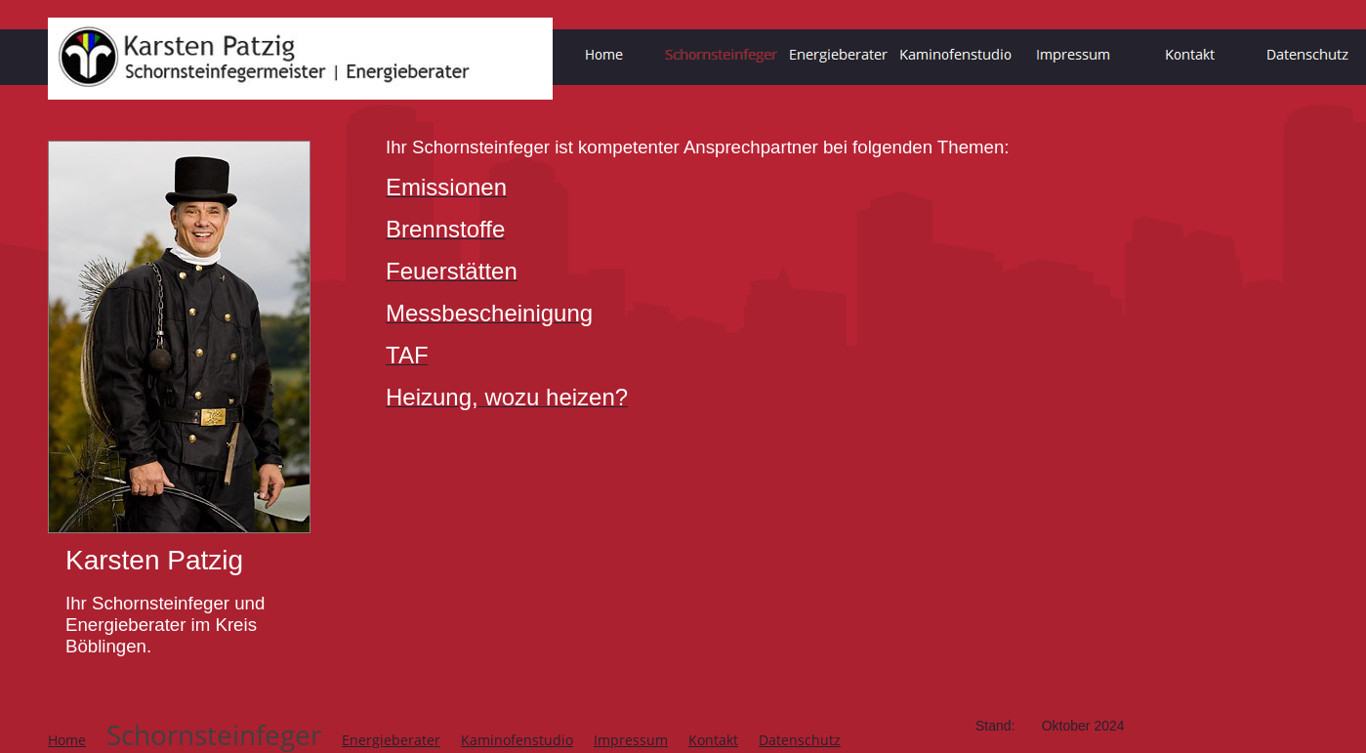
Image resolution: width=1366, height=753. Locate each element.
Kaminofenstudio (517, 740)
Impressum (631, 740)
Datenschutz (800, 740)
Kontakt (713, 740)
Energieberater (391, 740)
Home (67, 740)
